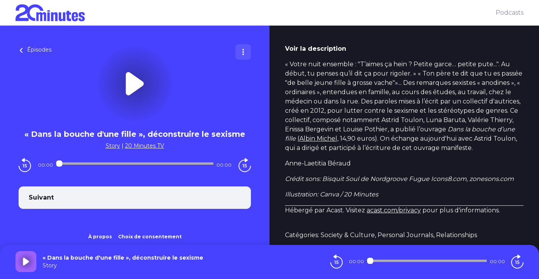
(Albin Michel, (317, 138)
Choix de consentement (150, 236)
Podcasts (510, 12)
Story (113, 145)
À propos (100, 236)
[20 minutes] (255, 12)
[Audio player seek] (135, 163)
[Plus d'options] (243, 52)
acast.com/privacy (394, 210)
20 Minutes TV (144, 145)
